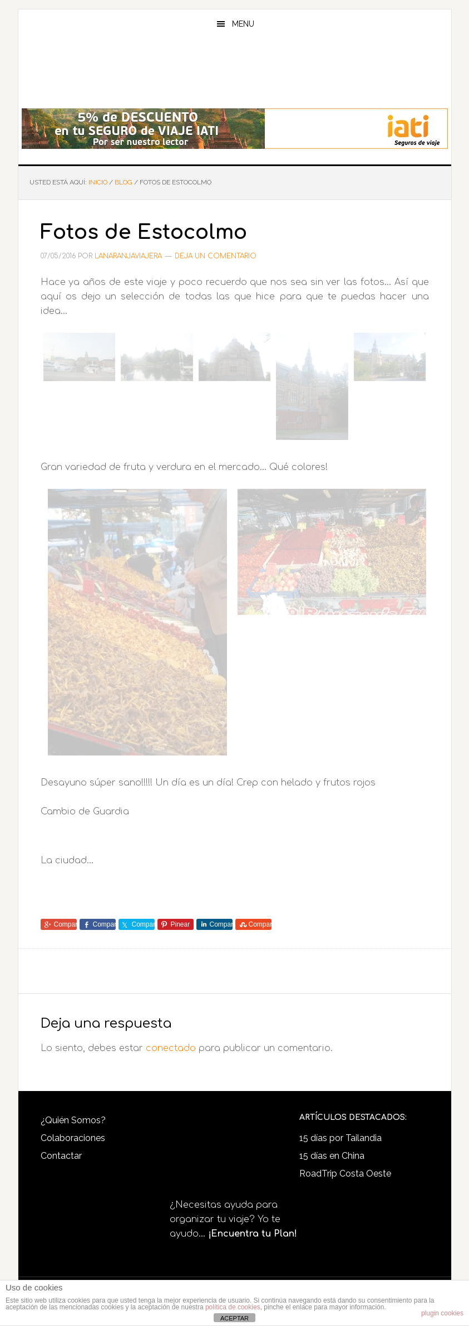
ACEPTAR (234, 1318)
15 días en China (331, 1155)
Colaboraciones (73, 1138)
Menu (243, 23)
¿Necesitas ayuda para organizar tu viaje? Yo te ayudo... (233, 1219)
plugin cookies (442, 1313)
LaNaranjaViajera (234, 74)
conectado (171, 1048)
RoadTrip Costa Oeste (345, 1173)
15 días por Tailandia (340, 1138)
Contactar (61, 1155)
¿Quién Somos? (73, 1120)
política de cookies (232, 1307)
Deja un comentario (215, 256)
